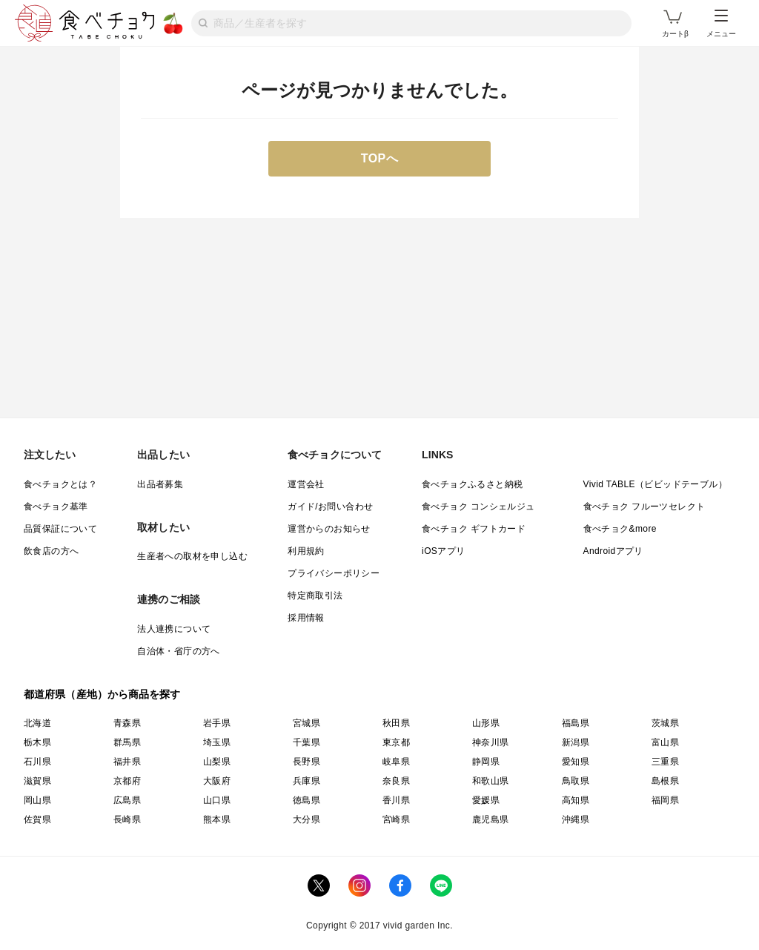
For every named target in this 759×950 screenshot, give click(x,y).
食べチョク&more (620, 529)
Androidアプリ (613, 551)
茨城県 (665, 723)
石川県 (37, 761)
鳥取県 (575, 781)
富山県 (665, 742)
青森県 (127, 723)
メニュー (721, 24)
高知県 (575, 800)
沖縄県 (575, 819)
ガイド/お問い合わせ (330, 506)
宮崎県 (396, 819)
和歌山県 (490, 781)
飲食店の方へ (51, 551)
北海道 (37, 723)
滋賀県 (37, 781)
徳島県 (306, 800)
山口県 (217, 800)
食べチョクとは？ (60, 484)
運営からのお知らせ (329, 529)
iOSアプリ (443, 551)
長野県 (306, 761)
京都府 (127, 781)
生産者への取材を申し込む (192, 556)
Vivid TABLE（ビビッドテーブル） (655, 484)
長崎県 (127, 819)
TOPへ (380, 158)
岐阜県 (396, 761)
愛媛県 (486, 800)
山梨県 (217, 761)
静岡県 (486, 761)
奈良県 (396, 781)
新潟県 (575, 742)
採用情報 (306, 618)
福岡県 (665, 800)
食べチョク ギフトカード (474, 529)
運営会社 (306, 484)
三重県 (665, 761)
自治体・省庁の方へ (178, 651)
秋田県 (396, 723)
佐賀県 (37, 819)
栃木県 (37, 742)
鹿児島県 (490, 819)
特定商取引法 (315, 595)
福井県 (127, 761)
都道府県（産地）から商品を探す (102, 694)
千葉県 (306, 742)
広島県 (127, 800)
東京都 (396, 742)
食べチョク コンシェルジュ (478, 506)
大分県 (306, 819)
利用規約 (306, 551)
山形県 (486, 723)
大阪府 (217, 781)
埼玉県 (217, 742)
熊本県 (217, 819)
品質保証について (60, 529)
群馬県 (127, 742)
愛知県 (575, 761)
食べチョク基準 (56, 506)
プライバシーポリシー (334, 573)
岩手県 (217, 723)
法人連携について (174, 629)
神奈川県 (490, 742)
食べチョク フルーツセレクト (644, 506)
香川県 (396, 800)
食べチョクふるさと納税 (472, 484)
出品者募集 (160, 484)
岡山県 (37, 800)
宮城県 (306, 723)
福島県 (575, 723)
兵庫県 (306, 781)
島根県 (665, 781)
